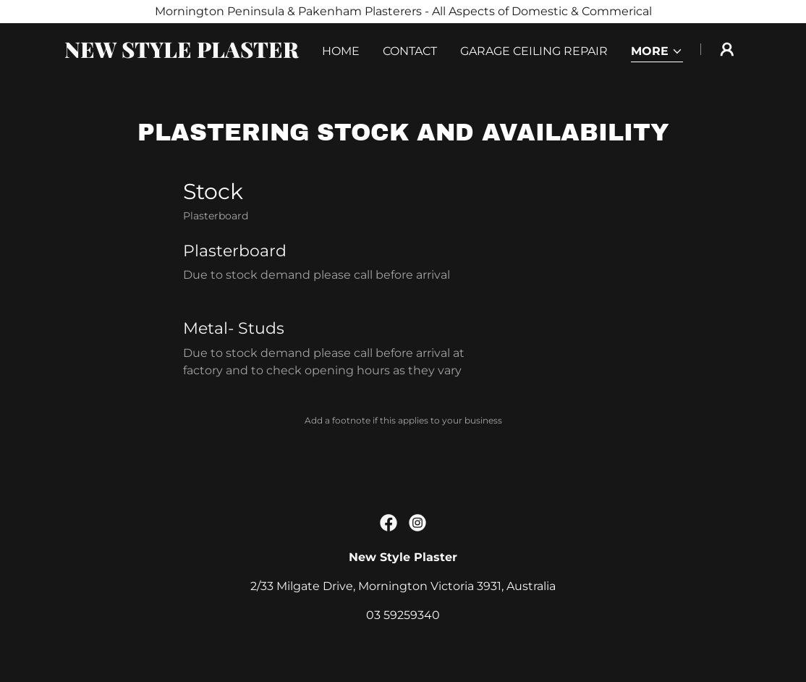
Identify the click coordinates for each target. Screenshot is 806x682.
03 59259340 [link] (403, 615)
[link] (183, 54)
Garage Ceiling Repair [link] (534, 51)
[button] (657, 52)
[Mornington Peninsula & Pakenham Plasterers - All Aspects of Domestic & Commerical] (403, 11)
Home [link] (341, 51)
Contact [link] (410, 51)
